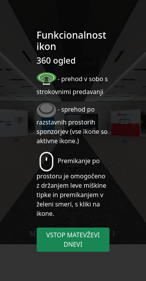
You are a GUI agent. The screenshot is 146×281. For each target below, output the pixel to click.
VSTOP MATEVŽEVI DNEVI (73, 240)
